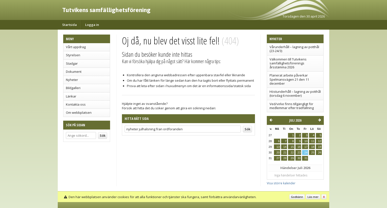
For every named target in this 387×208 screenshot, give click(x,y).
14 (285, 146)
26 (319, 152)
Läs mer (313, 197)
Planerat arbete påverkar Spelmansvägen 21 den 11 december (289, 79)
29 (292, 158)
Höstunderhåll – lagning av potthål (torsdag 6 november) (295, 93)
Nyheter (72, 79)
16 (299, 146)
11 (312, 141)
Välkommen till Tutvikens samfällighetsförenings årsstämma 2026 (288, 63)
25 (312, 152)
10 (306, 141)
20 (278, 152)
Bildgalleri (73, 88)
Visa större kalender (281, 183)
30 (299, 158)
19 (319, 146)
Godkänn (297, 197)
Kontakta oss (76, 104)
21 (285, 152)
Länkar (71, 96)
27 (278, 158)
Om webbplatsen (79, 112)
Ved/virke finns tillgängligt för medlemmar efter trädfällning (292, 106)
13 (278, 146)
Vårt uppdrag (76, 47)
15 (292, 146)
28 (285, 158)
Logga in (92, 24)
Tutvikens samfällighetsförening (106, 9)
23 (299, 152)
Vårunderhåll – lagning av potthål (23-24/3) (294, 49)
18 (312, 146)
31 (306, 158)
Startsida (69, 24)
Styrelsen (73, 55)
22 (292, 152)
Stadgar (72, 63)
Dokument (73, 71)
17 (306, 146)
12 (319, 141)
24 (306, 152)
